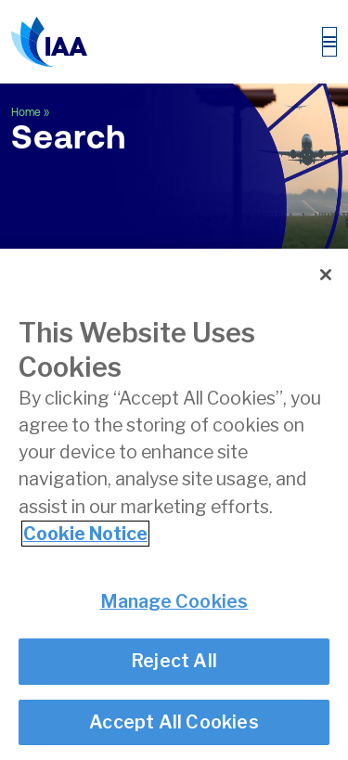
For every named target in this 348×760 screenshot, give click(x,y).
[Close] (325, 274)
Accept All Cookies (174, 722)
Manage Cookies (174, 601)
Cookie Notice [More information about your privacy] (85, 533)
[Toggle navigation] (329, 42)
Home (26, 112)
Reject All (174, 662)
